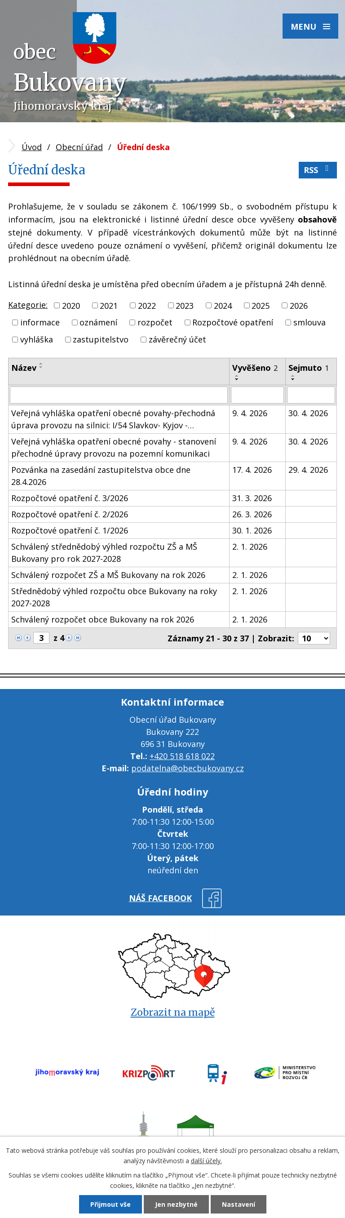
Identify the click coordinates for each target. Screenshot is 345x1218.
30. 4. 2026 (308, 413)
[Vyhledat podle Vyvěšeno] (257, 395)
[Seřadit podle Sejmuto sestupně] (293, 379)
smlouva (309, 322)
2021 (109, 305)
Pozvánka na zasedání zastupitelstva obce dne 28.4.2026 (100, 475)
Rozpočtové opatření (232, 322)
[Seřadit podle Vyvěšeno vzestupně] (237, 376)
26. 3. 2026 (252, 514)
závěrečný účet (177, 339)
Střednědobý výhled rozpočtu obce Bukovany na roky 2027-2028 (114, 597)
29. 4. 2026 (308, 469)
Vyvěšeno (255, 367)
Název (23, 367)
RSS (318, 169)
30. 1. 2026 (252, 530)
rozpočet (154, 322)
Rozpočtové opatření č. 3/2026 (69, 498)
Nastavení (238, 1204)
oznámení (98, 322)
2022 (147, 305)
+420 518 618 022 (182, 756)
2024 (223, 305)
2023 (185, 305)
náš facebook (160, 898)
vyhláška (36, 339)
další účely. (206, 1160)
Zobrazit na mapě (173, 1012)
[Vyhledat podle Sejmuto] (311, 395)
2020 (71, 305)
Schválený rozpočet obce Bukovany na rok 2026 (102, 619)
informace (40, 322)
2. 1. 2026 (249, 546)
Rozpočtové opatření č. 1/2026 (69, 530)
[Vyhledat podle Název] (119, 395)
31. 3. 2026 (252, 498)
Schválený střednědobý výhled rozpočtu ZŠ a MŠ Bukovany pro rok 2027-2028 (104, 552)
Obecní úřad (79, 147)
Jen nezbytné (176, 1204)
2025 (261, 305)
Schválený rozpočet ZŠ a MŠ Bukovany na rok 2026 (108, 574)
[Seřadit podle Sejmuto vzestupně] (293, 376)
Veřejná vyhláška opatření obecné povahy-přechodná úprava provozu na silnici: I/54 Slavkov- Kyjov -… (113, 419)
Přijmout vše (110, 1204)
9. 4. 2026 (249, 413)
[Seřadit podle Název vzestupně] (41, 363)
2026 (299, 305)
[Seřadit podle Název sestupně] (41, 367)
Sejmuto (308, 367)
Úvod (32, 147)
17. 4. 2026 (252, 469)
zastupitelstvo (100, 339)
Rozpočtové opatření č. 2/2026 (69, 514)
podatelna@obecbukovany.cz (187, 768)
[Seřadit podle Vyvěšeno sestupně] (237, 379)
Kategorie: (28, 304)
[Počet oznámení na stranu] (314, 638)
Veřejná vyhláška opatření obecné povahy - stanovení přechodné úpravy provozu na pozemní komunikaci (113, 447)
